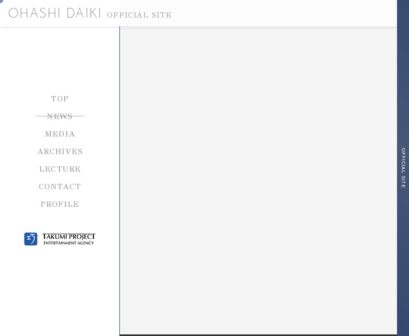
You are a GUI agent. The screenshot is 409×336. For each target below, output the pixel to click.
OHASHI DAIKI (90, 14)
